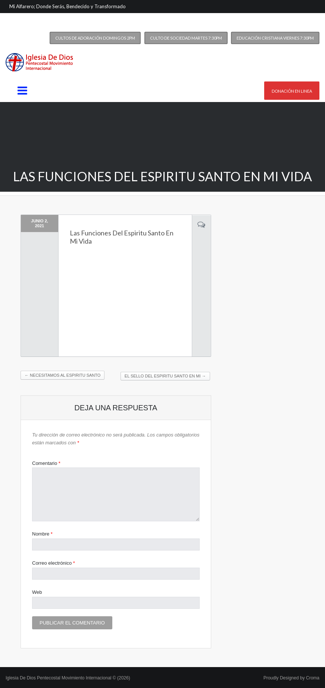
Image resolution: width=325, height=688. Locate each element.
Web (37, 592)
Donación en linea (292, 91)
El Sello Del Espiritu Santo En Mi (165, 376)
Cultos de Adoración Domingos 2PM (95, 38)
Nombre (42, 534)
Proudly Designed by (291, 678)
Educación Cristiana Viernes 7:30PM (275, 38)
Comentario (46, 463)
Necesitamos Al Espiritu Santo (62, 375)
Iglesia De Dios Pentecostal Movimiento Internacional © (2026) (68, 678)
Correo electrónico (53, 563)
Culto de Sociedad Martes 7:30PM (186, 38)
